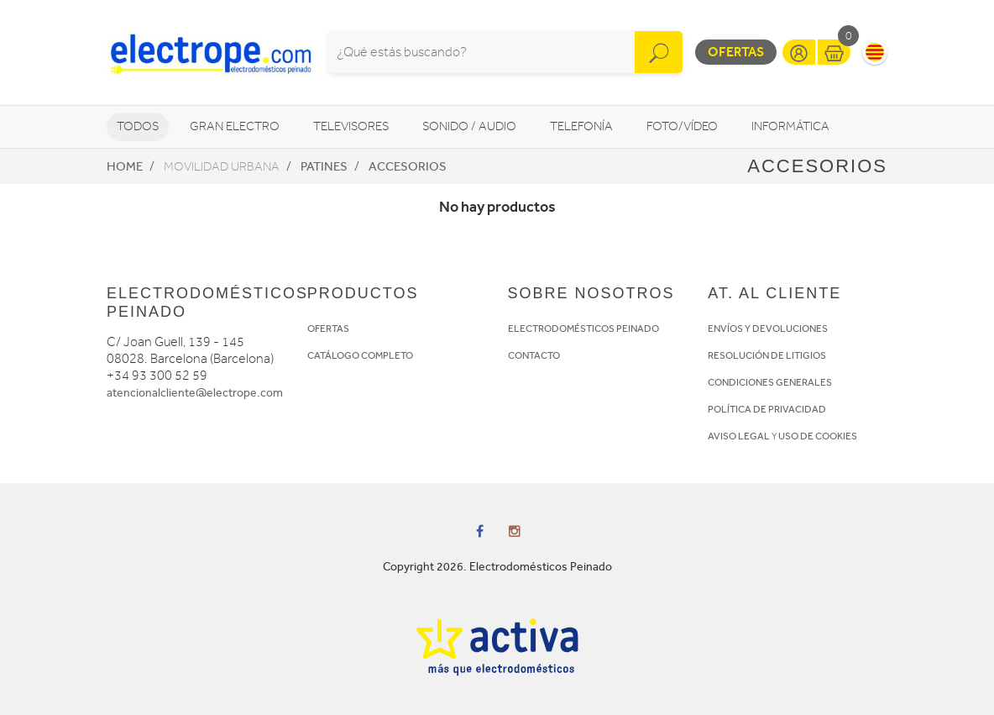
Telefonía (581, 126)
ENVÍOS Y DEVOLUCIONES (768, 328)
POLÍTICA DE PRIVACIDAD (767, 409)
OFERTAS (328, 328)
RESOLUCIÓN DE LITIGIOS (767, 355)
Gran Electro (235, 126)
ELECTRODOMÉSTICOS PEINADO (583, 328)
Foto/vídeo (682, 126)
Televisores (351, 126)
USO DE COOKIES (817, 436)
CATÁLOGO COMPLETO (360, 355)
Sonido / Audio (469, 126)
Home (125, 166)
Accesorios (408, 166)
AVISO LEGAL (739, 436)
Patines (324, 166)
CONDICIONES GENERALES (770, 382)
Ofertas (736, 52)
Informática (790, 126)
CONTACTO (534, 355)
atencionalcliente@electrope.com (195, 393)
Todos (138, 126)
